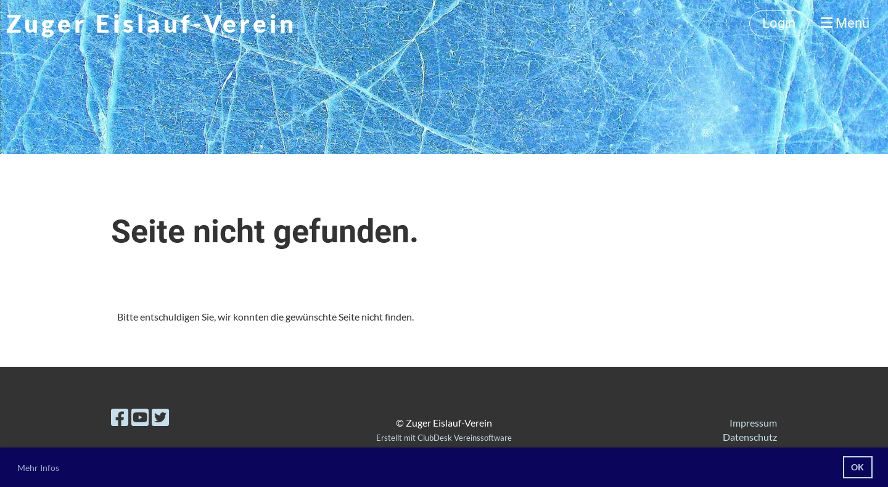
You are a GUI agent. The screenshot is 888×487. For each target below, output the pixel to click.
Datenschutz (750, 437)
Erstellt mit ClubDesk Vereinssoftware (444, 438)
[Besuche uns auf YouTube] (140, 417)
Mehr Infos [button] (38, 467)
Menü (845, 23)
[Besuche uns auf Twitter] (160, 417)
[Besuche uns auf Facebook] (119, 417)
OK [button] (857, 467)
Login (779, 23)
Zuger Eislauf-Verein (151, 23)
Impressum (753, 422)
